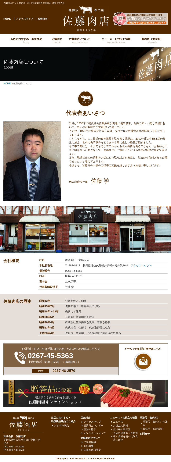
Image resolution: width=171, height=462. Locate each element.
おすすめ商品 (61, 425)
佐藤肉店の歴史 (92, 449)
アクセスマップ (24, 18)
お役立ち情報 (120, 425)
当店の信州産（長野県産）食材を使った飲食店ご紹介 (125, 436)
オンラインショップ (95, 433)
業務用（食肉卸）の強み (155, 423)
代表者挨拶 (90, 442)
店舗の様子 (90, 429)
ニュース (118, 421)
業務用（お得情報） (154, 428)
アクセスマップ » (141, 265)
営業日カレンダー (93, 425)
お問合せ (42, 18)
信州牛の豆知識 (121, 429)
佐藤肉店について (90, 438)
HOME (7, 18)
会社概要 (88, 446)
